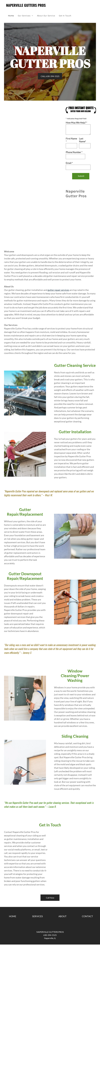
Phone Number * (74, 152)
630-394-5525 (50, 935)
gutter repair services (58, 290)
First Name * (71, 140)
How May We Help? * (76, 122)
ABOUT (62, 916)
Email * (69, 162)
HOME (12, 916)
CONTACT (87, 916)
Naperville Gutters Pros (26, 5)
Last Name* (82, 140)
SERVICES (37, 916)
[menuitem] (11, 15)
